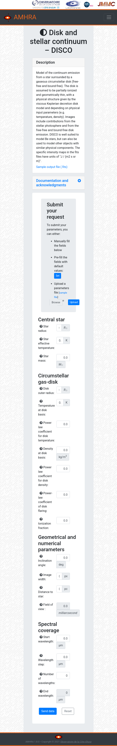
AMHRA (19, 17)
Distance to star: (45, 592)
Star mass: (43, 358)
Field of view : (45, 607)
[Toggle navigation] (109, 17)
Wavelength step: (45, 660)
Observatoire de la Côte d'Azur (76, 741)
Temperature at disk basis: (46, 408)
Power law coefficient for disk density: (45, 476)
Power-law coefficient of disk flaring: (45, 502)
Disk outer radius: (46, 391)
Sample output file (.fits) (51, 167)
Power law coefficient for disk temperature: (46, 431)
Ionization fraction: (44, 524)
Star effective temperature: (46, 343)
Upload (74, 302)
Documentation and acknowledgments (52, 182)
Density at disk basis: (45, 453)
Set (57, 275)
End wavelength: (46, 693)
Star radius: (43, 329)
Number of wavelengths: (46, 678)
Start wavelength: (46, 639)
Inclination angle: (45, 561)
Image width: (45, 577)
